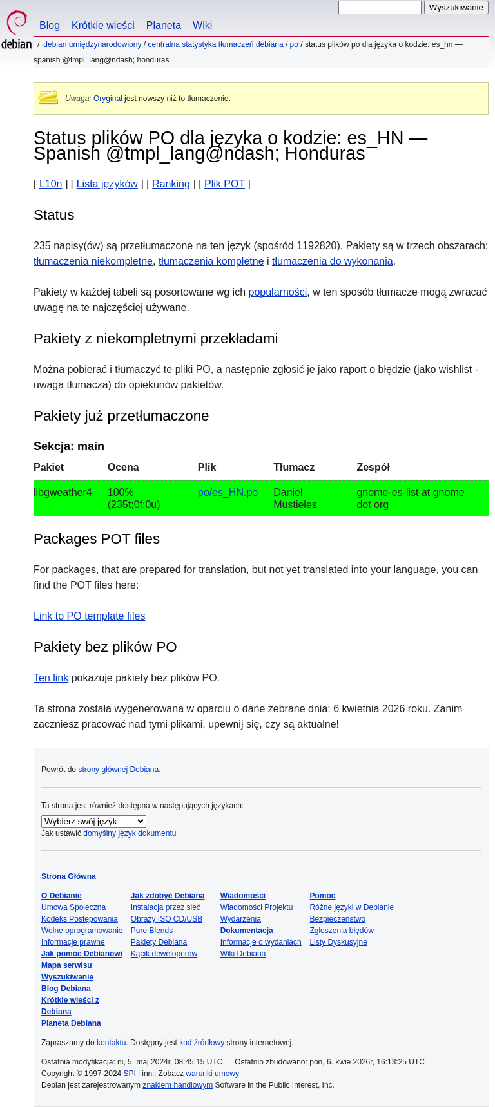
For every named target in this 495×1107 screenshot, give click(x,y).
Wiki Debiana (243, 953)
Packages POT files (97, 539)
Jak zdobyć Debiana (168, 895)
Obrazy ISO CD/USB (166, 918)
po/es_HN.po (228, 492)
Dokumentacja (246, 930)
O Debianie (61, 895)
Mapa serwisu (66, 965)
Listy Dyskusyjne (338, 942)
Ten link (51, 677)
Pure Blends (152, 930)
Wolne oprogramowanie (82, 930)
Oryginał (107, 98)
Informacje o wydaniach (261, 942)
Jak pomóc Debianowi (81, 953)
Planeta (163, 25)
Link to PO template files (89, 615)
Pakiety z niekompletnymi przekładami (156, 338)
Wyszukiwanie (67, 976)
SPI (130, 1073)
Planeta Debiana (71, 1023)
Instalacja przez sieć (165, 907)
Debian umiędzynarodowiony (92, 44)
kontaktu (111, 1042)
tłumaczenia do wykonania (332, 261)
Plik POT (224, 183)
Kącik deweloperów (164, 953)
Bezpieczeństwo (337, 918)
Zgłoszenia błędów (341, 930)
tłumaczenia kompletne (211, 261)
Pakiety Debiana (159, 942)
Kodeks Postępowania (79, 918)
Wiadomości (243, 895)
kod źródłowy (201, 1042)
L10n (51, 183)
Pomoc (322, 895)
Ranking (171, 183)
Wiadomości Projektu (256, 907)
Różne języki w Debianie (351, 907)
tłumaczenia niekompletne (93, 261)
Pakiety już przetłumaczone (121, 416)
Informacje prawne (73, 942)
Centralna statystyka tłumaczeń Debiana (215, 44)
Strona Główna (68, 876)
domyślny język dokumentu (129, 833)
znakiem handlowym (177, 1085)
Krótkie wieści (103, 25)
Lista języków (107, 183)
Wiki (202, 25)
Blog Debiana (66, 988)
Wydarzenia (240, 918)
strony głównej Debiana (118, 769)
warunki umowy (212, 1073)
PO (294, 44)
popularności (278, 292)
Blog (49, 25)
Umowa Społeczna (73, 907)
